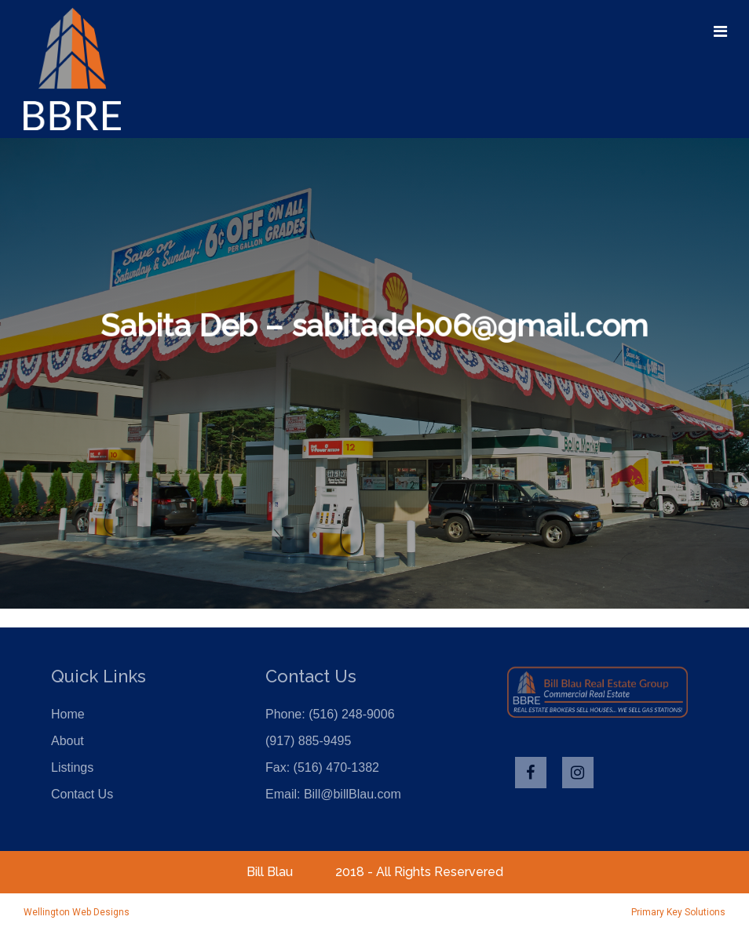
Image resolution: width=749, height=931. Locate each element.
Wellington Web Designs (77, 912)
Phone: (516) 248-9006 (330, 714)
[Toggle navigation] (720, 31)
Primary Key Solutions (678, 912)
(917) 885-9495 (308, 740)
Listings (72, 767)
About (67, 740)
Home (68, 714)
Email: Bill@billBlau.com (333, 794)
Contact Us (82, 794)
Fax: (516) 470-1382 (322, 767)
